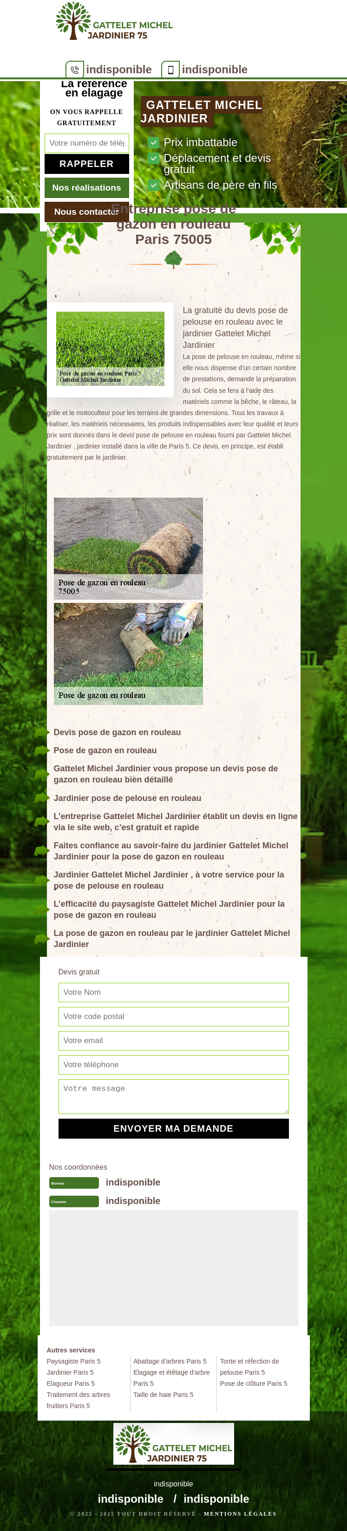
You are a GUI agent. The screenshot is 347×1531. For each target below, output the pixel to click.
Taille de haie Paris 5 (163, 1394)
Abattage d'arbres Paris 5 (170, 1361)
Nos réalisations (86, 187)
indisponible (119, 69)
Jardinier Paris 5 (70, 1372)
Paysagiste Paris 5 (74, 1361)
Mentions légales (240, 1514)
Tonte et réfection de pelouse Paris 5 (249, 1367)
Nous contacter (86, 212)
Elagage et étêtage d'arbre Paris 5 (171, 1378)
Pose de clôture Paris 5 (254, 1383)
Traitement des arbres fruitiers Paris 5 (78, 1400)
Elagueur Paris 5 (71, 1383)
